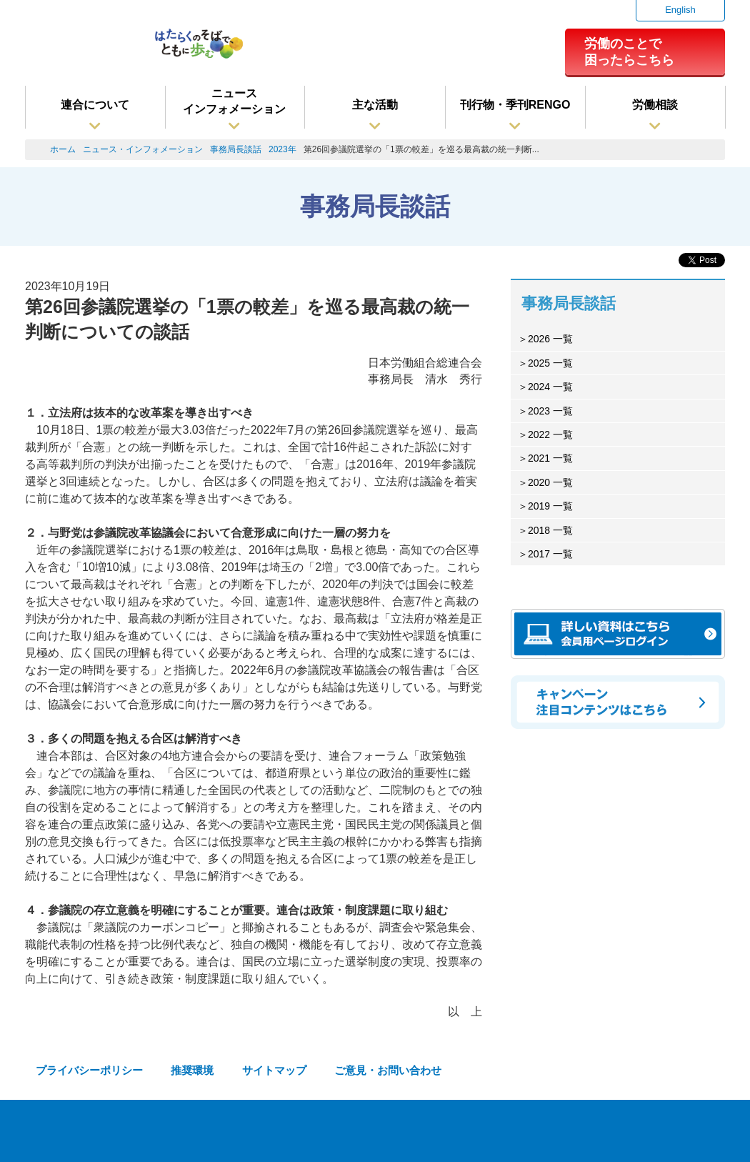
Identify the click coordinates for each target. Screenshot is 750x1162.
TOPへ (714, 1133)
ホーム (63, 149)
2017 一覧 (550, 554)
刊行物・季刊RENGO (515, 105)
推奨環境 (192, 1070)
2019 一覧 (550, 506)
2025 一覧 (550, 363)
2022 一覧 (550, 434)
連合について (95, 105)
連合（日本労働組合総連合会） (83, 49)
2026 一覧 (550, 338)
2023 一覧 (550, 411)
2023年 (282, 149)
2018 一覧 (550, 530)
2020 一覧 (550, 482)
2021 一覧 (550, 458)
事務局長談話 (235, 149)
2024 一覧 (550, 386)
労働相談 (655, 105)
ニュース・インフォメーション (143, 149)
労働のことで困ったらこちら (629, 51)
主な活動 (375, 105)
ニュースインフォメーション (234, 101)
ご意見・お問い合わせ (387, 1070)
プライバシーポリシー (89, 1070)
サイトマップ (274, 1070)
